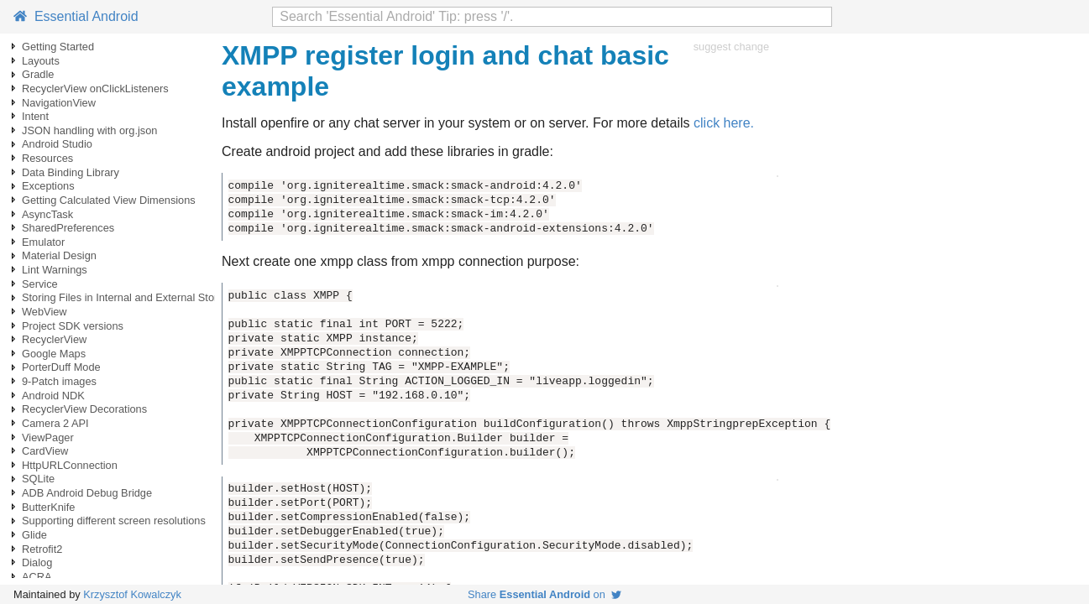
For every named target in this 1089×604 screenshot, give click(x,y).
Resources (47, 158)
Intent (35, 116)
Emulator (43, 242)
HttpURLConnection (70, 465)
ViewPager (48, 437)
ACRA (37, 576)
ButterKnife (48, 507)
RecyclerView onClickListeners (95, 88)
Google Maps (54, 353)
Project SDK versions (72, 326)
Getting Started (58, 46)
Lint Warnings (54, 269)
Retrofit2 (42, 549)
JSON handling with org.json (89, 130)
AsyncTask (47, 214)
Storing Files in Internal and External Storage (129, 297)
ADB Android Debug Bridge (87, 493)
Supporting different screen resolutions (114, 520)
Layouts (41, 61)
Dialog (37, 562)
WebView (44, 311)
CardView (45, 451)
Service (40, 284)
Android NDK (53, 395)
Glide (34, 534)
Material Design (59, 255)
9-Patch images (59, 381)
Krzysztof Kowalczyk (132, 594)
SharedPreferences (68, 227)
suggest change (731, 46)
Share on (544, 594)
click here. (724, 123)
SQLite (38, 478)
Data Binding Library (70, 172)
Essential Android (76, 16)
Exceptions (48, 186)
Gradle (38, 74)
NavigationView (59, 102)
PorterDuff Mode (61, 367)
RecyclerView (54, 339)
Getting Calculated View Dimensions (109, 200)
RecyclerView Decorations (84, 409)
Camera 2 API (55, 423)
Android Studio (57, 144)
